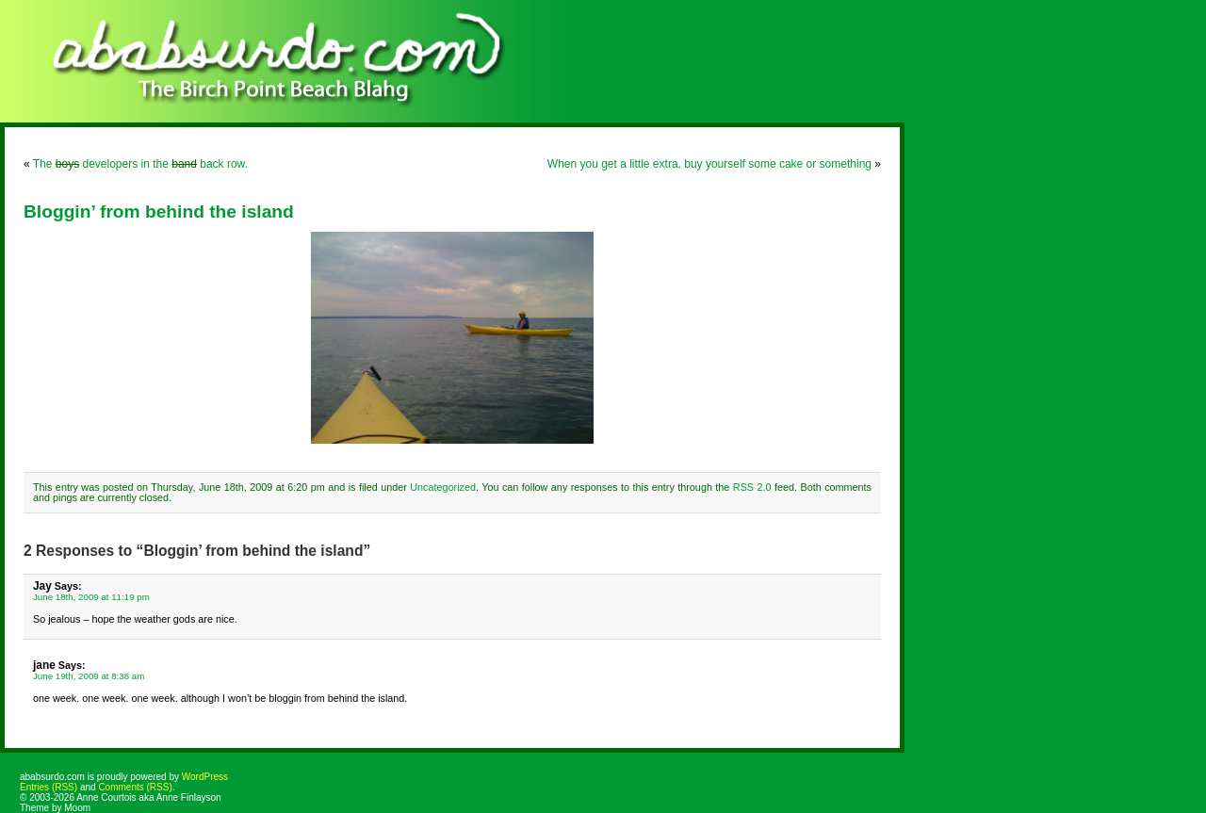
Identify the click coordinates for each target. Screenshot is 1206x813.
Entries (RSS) (48, 787)
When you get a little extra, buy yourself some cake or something (709, 164)
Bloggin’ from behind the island (159, 211)
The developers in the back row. (140, 164)
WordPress (205, 777)
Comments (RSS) (134, 787)
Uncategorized (443, 487)
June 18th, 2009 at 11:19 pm (91, 597)
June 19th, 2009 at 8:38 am (88, 676)
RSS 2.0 (752, 487)
